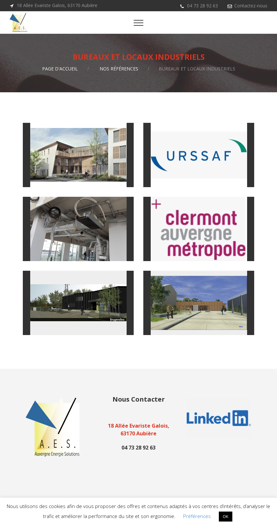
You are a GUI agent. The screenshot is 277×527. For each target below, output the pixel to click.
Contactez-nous (250, 6)
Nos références (119, 69)
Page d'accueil (60, 69)
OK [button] (225, 516)
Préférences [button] (197, 516)
